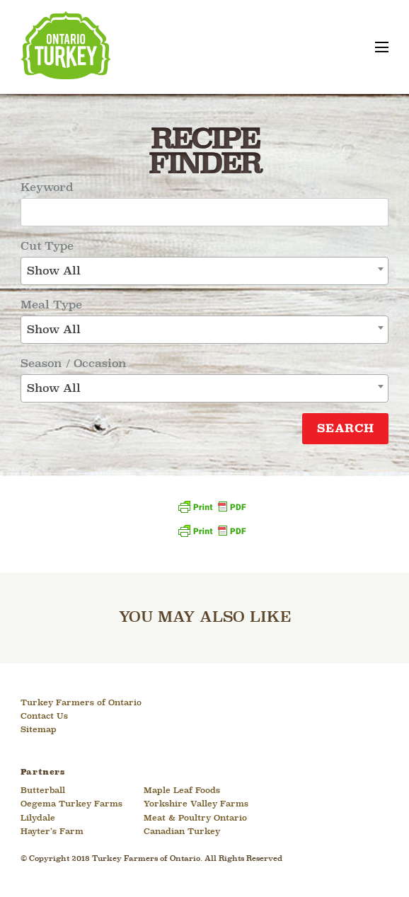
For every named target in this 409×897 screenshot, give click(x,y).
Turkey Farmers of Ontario (81, 703)
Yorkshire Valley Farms (196, 804)
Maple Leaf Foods (182, 791)
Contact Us (44, 716)
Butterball (43, 791)
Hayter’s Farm (52, 832)
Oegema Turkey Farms (71, 804)
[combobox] (204, 271)
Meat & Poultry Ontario (195, 818)
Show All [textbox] (54, 271)
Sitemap (39, 730)
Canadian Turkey (182, 832)
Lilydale (38, 818)
